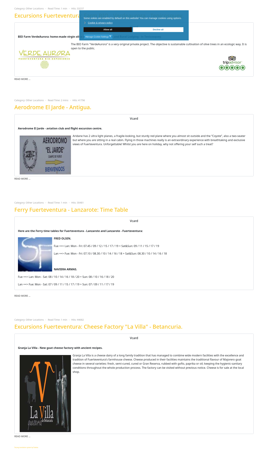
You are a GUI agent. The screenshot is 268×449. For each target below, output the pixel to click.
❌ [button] (186, 13)
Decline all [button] (158, 29)
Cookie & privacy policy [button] (100, 22)
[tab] (134, 118)
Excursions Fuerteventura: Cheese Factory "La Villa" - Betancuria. (98, 326)
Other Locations (35, 8)
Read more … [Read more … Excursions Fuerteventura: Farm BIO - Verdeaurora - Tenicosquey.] (22, 79)
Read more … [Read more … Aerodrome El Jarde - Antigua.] (22, 178)
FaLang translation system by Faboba (26, 447)
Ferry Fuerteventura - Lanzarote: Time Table (71, 209)
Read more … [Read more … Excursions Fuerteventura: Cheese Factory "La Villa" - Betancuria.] (22, 436)
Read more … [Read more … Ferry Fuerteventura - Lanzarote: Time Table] (22, 295)
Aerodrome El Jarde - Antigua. (52, 107)
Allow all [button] (107, 29)
